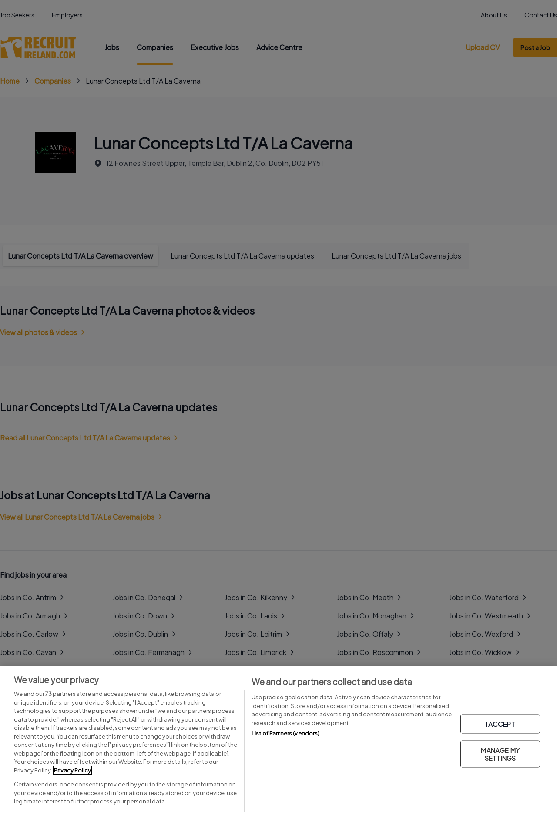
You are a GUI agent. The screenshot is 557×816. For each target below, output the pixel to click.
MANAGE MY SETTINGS (500, 753)
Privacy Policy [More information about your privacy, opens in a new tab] (72, 770)
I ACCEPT (500, 723)
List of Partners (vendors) (285, 733)
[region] (278, 741)
